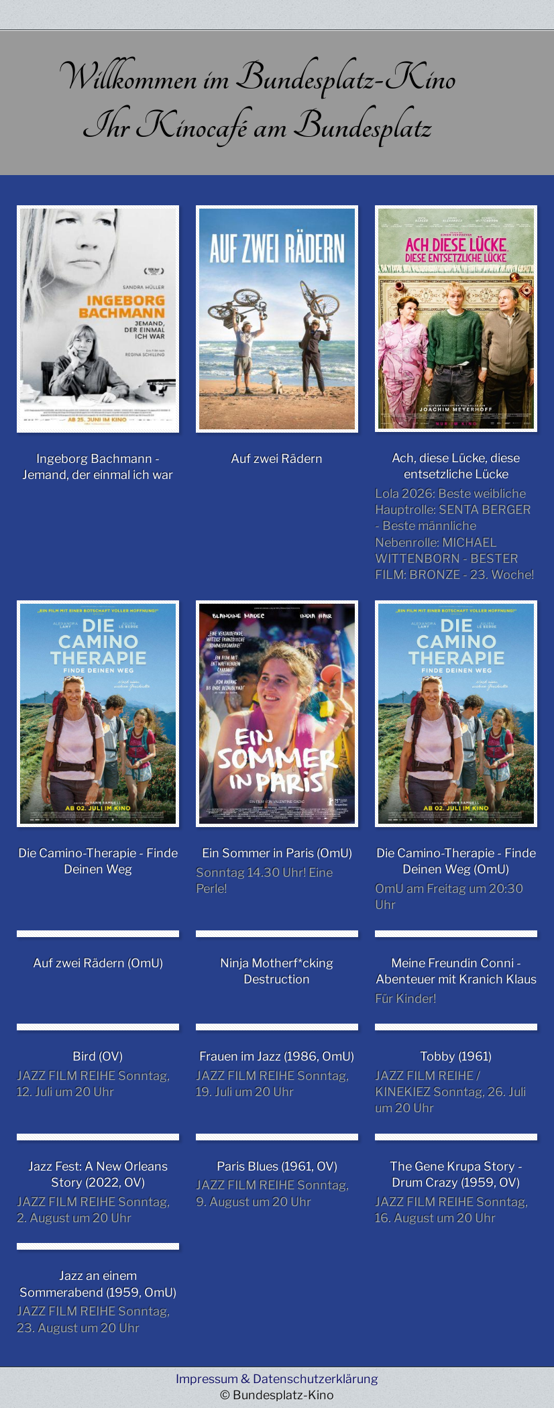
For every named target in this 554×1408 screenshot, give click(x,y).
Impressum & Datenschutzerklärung (277, 1379)
